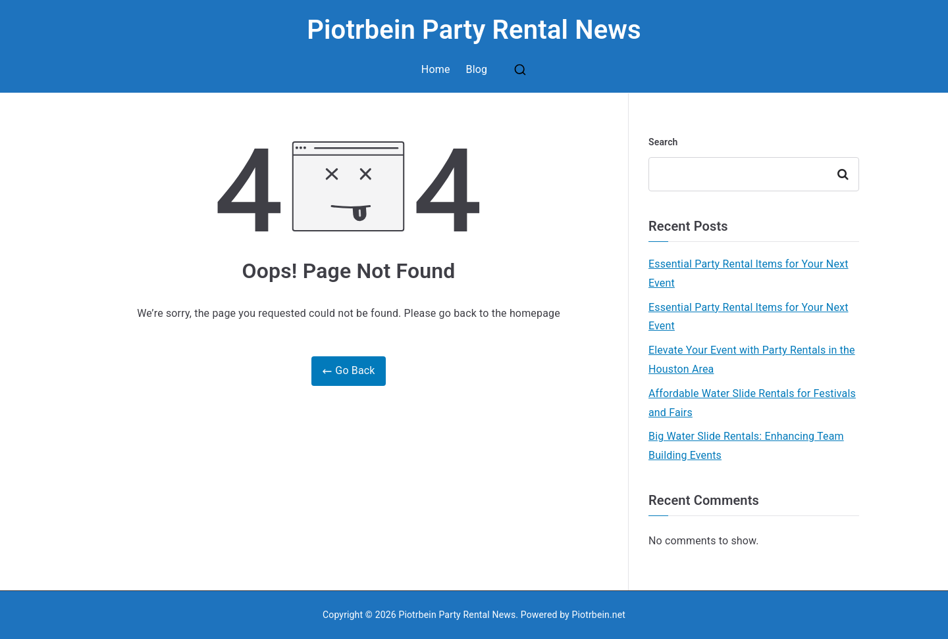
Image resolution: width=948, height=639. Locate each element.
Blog (477, 69)
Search (663, 142)
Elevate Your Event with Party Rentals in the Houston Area (751, 359)
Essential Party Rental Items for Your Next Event (748, 273)
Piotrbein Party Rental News (474, 29)
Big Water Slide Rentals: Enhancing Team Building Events (746, 446)
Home (435, 69)
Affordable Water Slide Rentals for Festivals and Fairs (752, 403)
